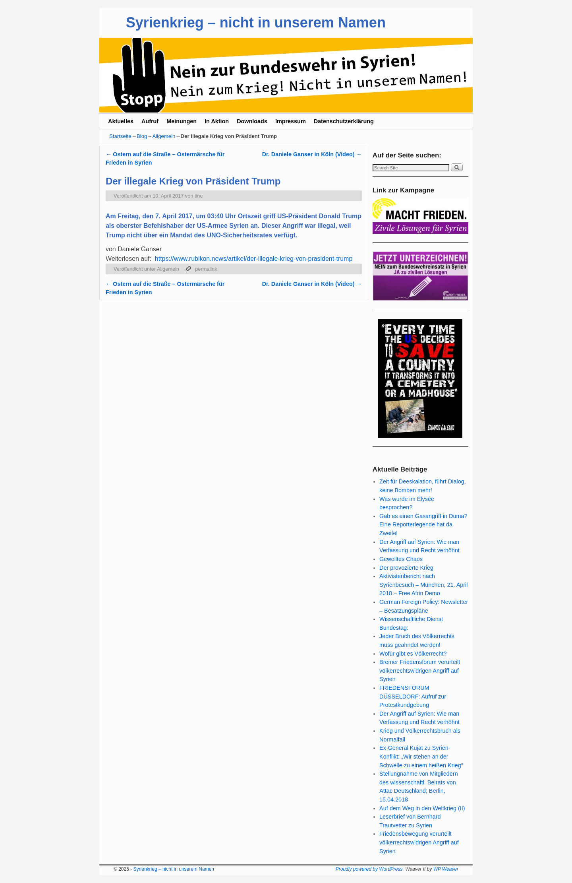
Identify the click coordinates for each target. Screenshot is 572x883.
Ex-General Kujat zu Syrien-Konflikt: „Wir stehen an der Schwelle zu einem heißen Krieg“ (421, 756)
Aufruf (149, 121)
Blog (142, 136)
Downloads (252, 121)
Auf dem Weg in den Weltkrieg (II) (422, 808)
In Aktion (217, 121)
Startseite (120, 136)
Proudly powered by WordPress (369, 869)
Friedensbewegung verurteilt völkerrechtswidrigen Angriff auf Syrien (419, 842)
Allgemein (164, 136)
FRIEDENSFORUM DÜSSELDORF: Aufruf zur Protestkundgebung (412, 696)
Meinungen (181, 121)
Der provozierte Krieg (406, 568)
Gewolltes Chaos (401, 559)
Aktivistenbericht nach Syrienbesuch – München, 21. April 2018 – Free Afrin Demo (423, 584)
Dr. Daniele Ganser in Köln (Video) (312, 154)
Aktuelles (120, 121)
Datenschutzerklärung (344, 121)
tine (199, 196)
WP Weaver (445, 869)
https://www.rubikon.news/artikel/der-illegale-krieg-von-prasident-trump (253, 258)
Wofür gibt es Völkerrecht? (412, 653)
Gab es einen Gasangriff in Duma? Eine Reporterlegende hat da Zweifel (423, 524)
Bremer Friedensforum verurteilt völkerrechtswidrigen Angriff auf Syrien (419, 670)
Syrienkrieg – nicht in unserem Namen (256, 22)
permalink (206, 269)
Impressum (290, 121)
